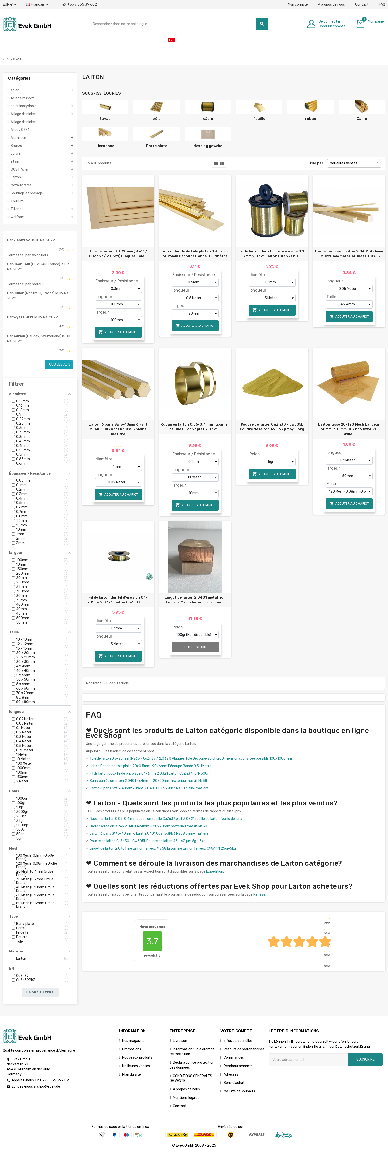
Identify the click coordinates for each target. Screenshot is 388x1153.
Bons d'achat (234, 1083)
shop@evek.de (48, 1086)
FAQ (382, 4)
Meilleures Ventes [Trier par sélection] (343, 163)
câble (208, 119)
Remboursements (238, 1066)
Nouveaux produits (137, 1057)
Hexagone (105, 146)
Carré (362, 119)
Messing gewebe (208, 146)
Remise (259, 894)
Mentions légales (186, 1098)
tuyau (105, 119)
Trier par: (316, 163)
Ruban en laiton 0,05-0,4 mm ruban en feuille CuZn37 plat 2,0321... (195, 426)
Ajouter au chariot (118, 332)
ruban (310, 119)
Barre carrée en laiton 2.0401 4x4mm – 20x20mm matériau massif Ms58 (349, 253)
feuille (259, 119)
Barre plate (156, 146)
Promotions (131, 1049)
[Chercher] (179, 24)
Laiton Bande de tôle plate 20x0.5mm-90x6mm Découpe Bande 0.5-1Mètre (195, 253)
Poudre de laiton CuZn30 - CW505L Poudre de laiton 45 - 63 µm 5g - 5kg (272, 426)
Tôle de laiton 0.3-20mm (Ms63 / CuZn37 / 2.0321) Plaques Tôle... (118, 253)
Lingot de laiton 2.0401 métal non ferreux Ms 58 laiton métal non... (195, 599)
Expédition (214, 871)
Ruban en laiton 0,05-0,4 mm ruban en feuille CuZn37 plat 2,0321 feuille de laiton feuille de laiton (167, 819)
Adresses (231, 1074)
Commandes (234, 1057)
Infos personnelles (238, 1041)
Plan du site (131, 1074)
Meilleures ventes (136, 1066)
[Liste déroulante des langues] (37, 4)
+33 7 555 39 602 (79, 4)
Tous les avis (59, 364)
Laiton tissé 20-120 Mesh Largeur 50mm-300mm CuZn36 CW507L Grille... (349, 429)
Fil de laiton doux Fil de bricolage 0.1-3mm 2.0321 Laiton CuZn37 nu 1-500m (150, 773)
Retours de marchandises (244, 1049)
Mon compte (298, 4)
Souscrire (365, 1059)
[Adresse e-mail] (308, 1059)
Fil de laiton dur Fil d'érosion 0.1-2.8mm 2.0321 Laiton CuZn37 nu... (118, 599)
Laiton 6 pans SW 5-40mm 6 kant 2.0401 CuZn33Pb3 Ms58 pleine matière (118, 429)
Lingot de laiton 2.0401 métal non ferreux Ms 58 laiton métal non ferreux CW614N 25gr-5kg (163, 848)
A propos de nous (331, 4)
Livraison (180, 1041)
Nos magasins (133, 1041)
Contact (362, 4)
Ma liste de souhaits (239, 1091)
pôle (156, 119)
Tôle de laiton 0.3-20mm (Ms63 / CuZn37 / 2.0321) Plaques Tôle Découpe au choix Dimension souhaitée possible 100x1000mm (191, 758)
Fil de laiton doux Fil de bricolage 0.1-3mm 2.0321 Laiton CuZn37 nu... (272, 253)
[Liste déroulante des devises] (9, 4)
